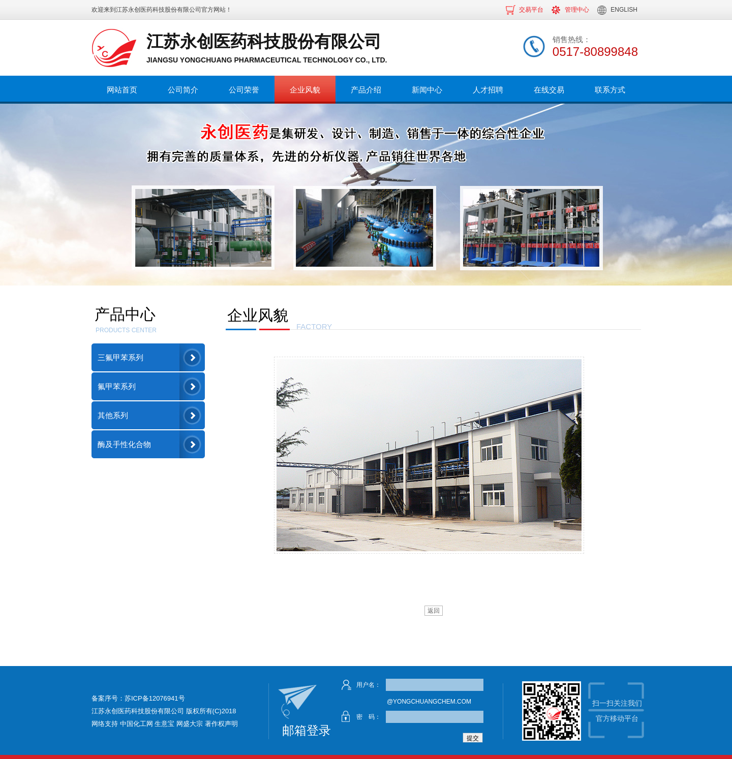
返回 (434, 610)
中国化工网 (136, 724)
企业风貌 (305, 89)
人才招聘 (488, 89)
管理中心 (577, 9)
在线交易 (549, 89)
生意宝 (164, 724)
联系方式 (610, 89)
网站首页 (122, 89)
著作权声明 (221, 724)
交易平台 (531, 9)
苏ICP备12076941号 (155, 698)
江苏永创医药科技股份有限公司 (158, 9)
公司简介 (183, 89)
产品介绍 (366, 89)
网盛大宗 (189, 724)
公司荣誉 (244, 89)
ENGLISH (624, 9)
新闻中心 (427, 89)
